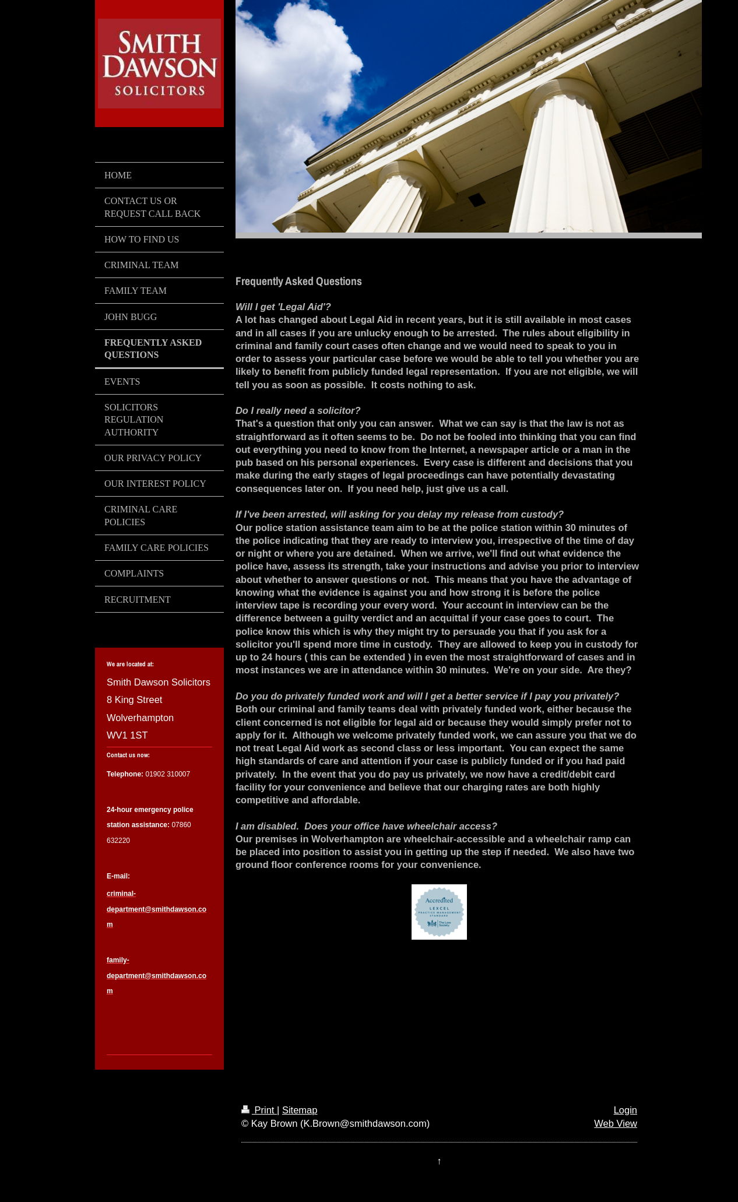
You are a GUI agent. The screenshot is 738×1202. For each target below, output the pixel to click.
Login (625, 1110)
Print (259, 1110)
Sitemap (300, 1110)
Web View (615, 1123)
